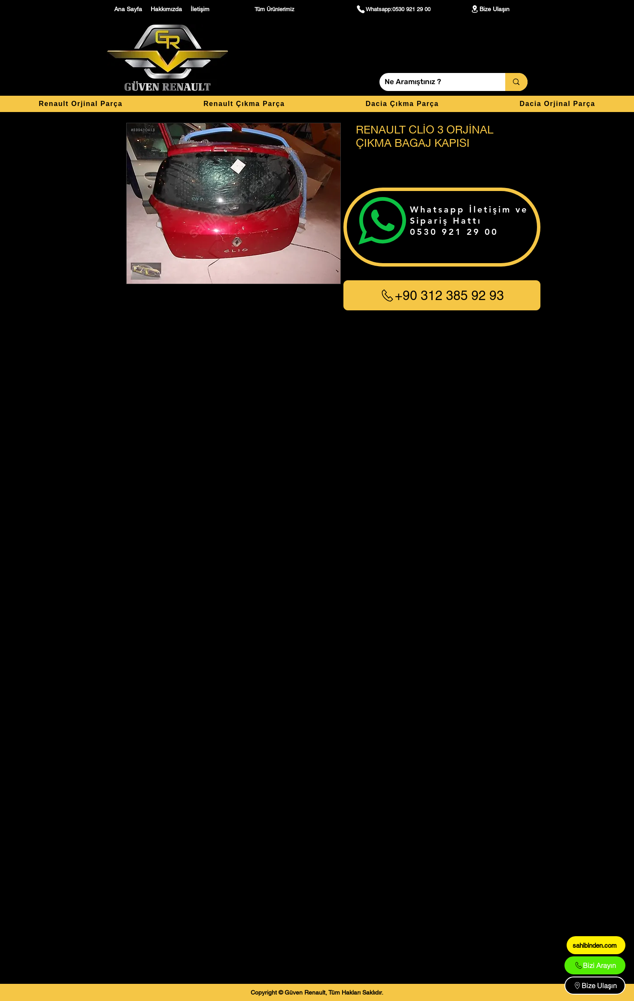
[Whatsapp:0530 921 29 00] (393, 9)
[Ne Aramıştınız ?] (436, 82)
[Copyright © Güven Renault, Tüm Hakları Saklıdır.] (317, 992)
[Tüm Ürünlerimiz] (275, 9)
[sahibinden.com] (596, 945)
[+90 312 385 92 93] (441, 295)
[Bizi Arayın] (594, 965)
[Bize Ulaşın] (490, 9)
